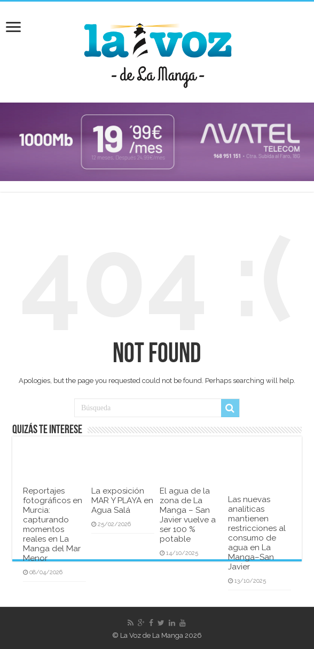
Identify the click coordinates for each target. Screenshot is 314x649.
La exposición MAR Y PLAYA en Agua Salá (122, 500)
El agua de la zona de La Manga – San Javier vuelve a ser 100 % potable (188, 515)
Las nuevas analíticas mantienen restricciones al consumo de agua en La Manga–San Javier (257, 533)
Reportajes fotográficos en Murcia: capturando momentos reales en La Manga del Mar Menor (52, 524)
